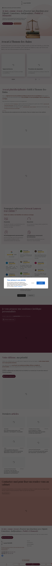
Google (15, 286)
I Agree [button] (41, 283)
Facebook (20, 286)
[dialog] (26, 283)
